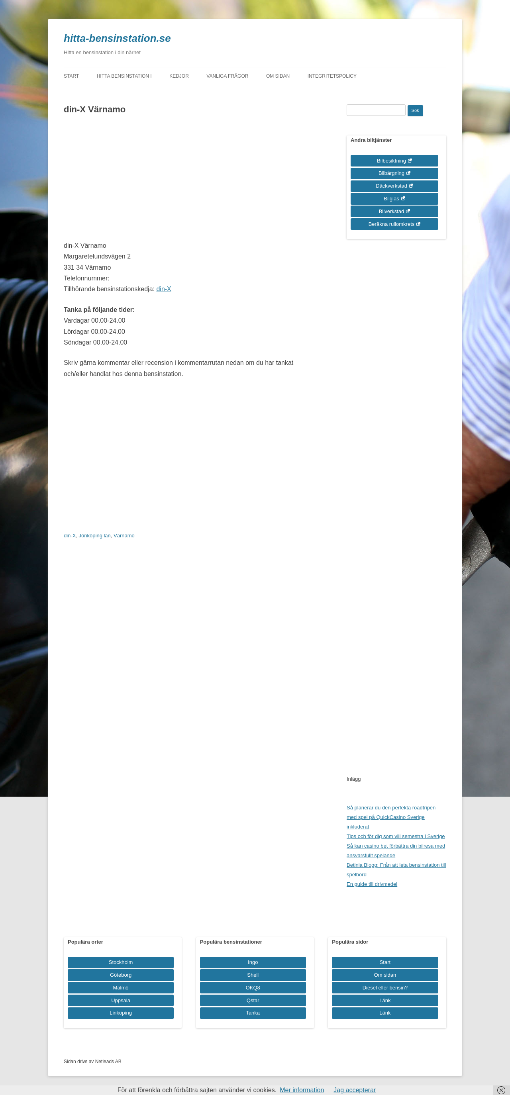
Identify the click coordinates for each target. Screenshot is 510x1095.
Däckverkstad (391, 186)
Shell (253, 975)
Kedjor (179, 76)
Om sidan (278, 76)
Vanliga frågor (227, 76)
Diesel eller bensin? (385, 988)
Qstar (253, 1000)
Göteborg (120, 975)
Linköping (121, 1013)
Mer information (302, 1090)
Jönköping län (95, 536)
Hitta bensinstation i (124, 76)
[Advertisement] (188, 180)
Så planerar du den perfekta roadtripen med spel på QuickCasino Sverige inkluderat (391, 817)
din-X (163, 289)
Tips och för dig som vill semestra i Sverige (396, 836)
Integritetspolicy (332, 76)
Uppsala (120, 1000)
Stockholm (121, 962)
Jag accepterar (354, 1090)
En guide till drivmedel (372, 884)
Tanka (253, 1013)
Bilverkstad (391, 211)
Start (71, 76)
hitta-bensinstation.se (117, 38)
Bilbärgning (391, 173)
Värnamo (124, 536)
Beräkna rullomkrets (392, 224)
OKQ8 (253, 988)
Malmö (121, 988)
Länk (384, 1000)
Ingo (253, 962)
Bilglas (391, 199)
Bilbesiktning (391, 161)
